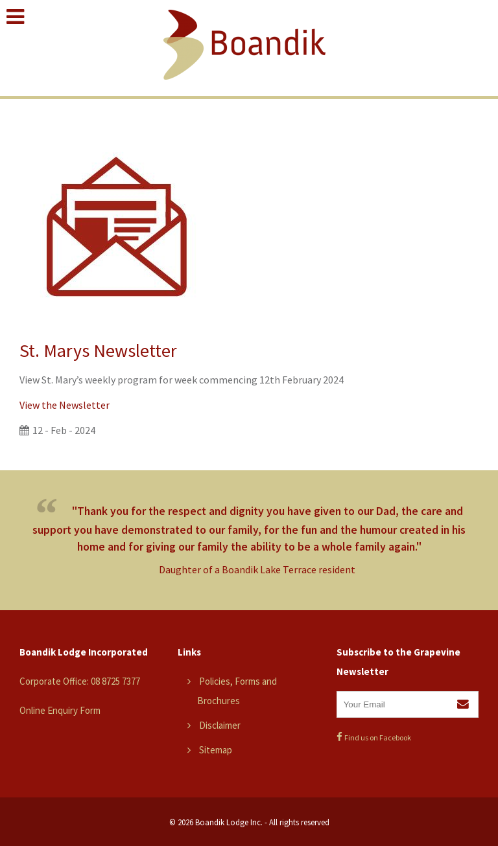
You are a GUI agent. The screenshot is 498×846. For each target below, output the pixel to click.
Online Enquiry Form (60, 710)
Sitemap (215, 750)
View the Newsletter (64, 404)
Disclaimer (220, 725)
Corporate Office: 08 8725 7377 (79, 681)
